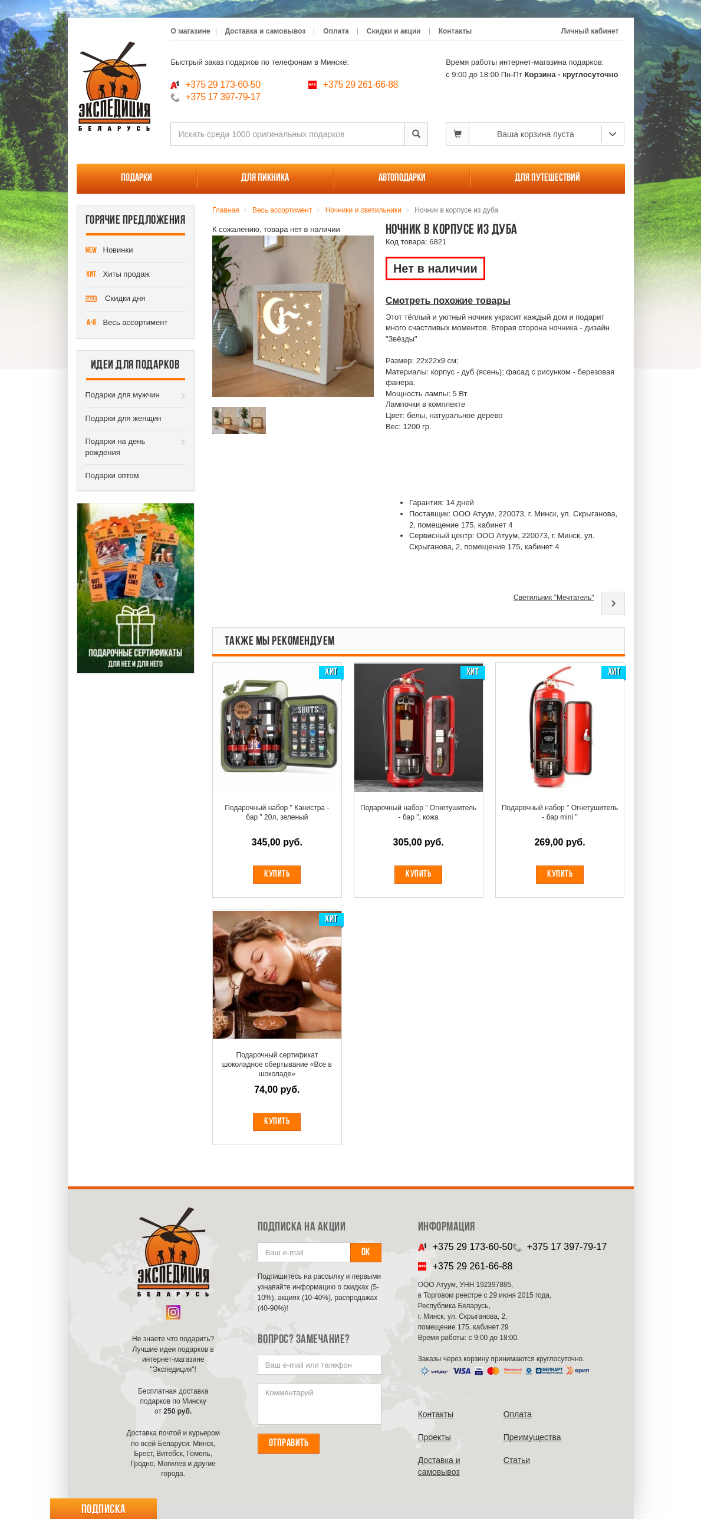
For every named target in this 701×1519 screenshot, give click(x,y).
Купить (276, 874)
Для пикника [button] (265, 178)
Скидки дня (115, 299)
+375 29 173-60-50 (222, 84)
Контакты (455, 31)
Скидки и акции (394, 31)
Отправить (289, 1443)
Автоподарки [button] (402, 178)
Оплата (335, 31)
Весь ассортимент (126, 323)
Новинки (109, 251)
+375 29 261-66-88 (360, 84)
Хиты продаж (117, 275)
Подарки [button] (136, 178)
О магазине (190, 31)
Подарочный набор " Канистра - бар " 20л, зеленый (277, 812)
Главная (225, 210)
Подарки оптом (112, 475)
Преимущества (532, 1437)
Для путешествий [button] (547, 178)
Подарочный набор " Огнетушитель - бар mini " (560, 812)
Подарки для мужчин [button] (122, 394)
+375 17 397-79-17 (222, 97)
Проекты (434, 1437)
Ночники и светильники (363, 210)
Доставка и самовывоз (265, 31)
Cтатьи (516, 1460)
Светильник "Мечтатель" (554, 597)
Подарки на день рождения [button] (115, 447)
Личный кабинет (589, 31)
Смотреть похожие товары (448, 301)
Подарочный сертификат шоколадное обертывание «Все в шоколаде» (277, 1064)
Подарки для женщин (123, 418)
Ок (365, 1252)
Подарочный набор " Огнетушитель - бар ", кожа (418, 812)
